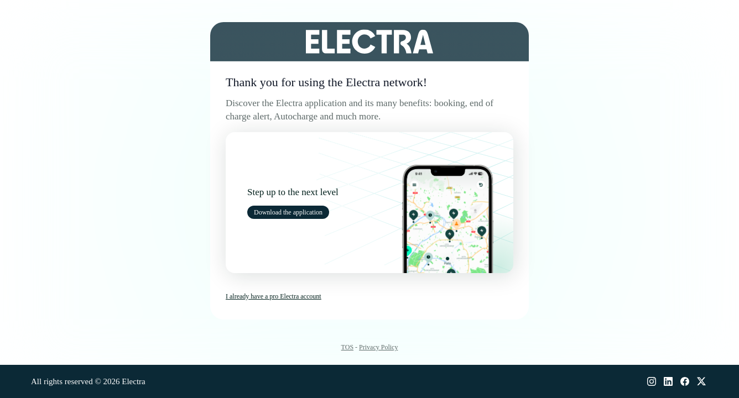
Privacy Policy (378, 347)
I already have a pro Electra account (273, 296)
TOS (347, 347)
